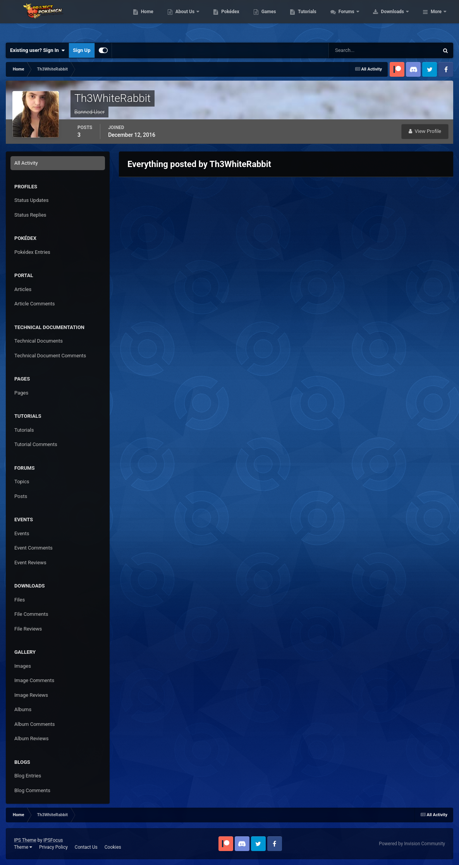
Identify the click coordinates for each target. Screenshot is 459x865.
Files (19, 600)
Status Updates (31, 200)
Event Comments (33, 548)
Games (318, 19)
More (436, 19)
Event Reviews (30, 562)
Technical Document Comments (50, 355)
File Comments (31, 614)
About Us (234, 19)
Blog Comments (32, 790)
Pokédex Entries (32, 252)
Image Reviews (31, 695)
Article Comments (34, 304)
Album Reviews (31, 738)
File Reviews (28, 629)
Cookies (113, 847)
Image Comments (34, 680)
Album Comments (34, 724)
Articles (22, 289)
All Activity (26, 163)
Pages (21, 393)
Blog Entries (27, 776)
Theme (23, 847)
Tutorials (356, 19)
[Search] (360, 50)
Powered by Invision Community (412, 843)
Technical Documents (38, 341)
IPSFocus (53, 840)
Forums (396, 19)
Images (22, 666)
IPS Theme (25, 840)
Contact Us (86, 847)
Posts (20, 496)
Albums (22, 709)
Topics (21, 481)
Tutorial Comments (35, 444)
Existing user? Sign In (37, 50)
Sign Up (81, 50)
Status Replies (30, 215)
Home (196, 19)
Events (21, 533)
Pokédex (279, 19)
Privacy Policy (53, 847)
